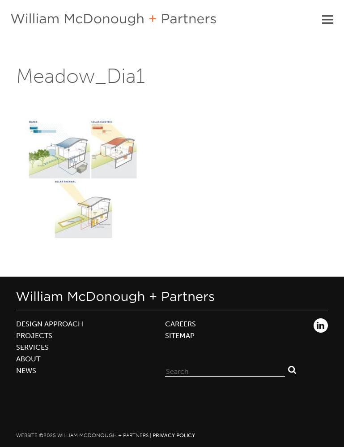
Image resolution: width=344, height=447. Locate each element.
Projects (34, 335)
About (28, 359)
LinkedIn (321, 325)
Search (292, 369)
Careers (180, 324)
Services (32, 347)
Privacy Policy (174, 435)
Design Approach (49, 324)
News (26, 370)
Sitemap (180, 335)
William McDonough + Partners (113, 19)
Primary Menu (327, 19)
